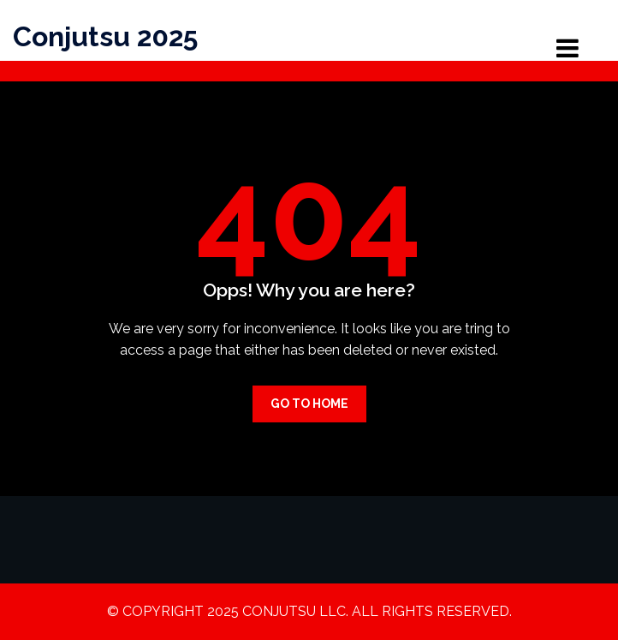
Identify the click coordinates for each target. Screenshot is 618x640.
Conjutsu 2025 (105, 36)
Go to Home (309, 403)
